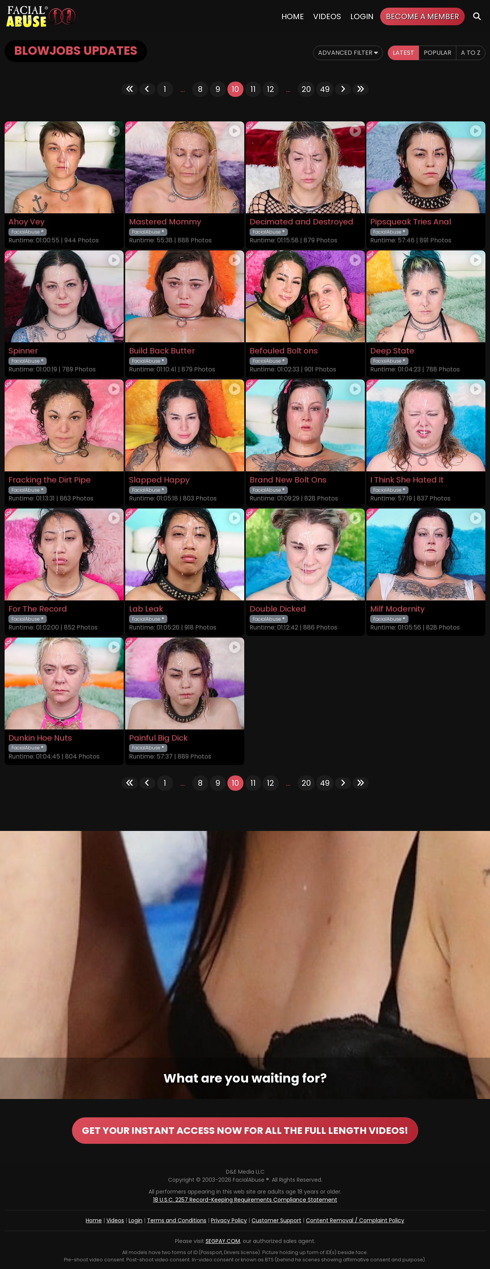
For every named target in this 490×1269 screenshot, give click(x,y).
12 (270, 89)
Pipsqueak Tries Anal (410, 222)
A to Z (470, 52)
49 (325, 89)
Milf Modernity (397, 609)
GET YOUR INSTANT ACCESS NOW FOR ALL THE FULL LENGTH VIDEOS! (245, 1130)
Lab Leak (146, 609)
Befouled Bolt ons (284, 351)
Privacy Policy (229, 1220)
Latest (403, 52)
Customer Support (276, 1220)
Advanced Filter (348, 52)
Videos (327, 16)
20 (306, 89)
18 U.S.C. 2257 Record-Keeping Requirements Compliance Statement (245, 1200)
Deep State (392, 351)
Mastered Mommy (165, 222)
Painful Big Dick (158, 738)
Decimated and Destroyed (301, 222)
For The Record (37, 609)
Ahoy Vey (26, 222)
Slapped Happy (159, 480)
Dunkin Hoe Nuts (40, 738)
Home (292, 16)
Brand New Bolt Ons (288, 480)
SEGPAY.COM (223, 1241)
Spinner (23, 351)
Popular (437, 52)
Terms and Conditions (176, 1220)
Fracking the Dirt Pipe (49, 480)
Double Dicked (278, 609)
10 (235, 89)
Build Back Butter (162, 351)
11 (253, 89)
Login (362, 16)
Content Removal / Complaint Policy (355, 1220)
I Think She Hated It (407, 480)
